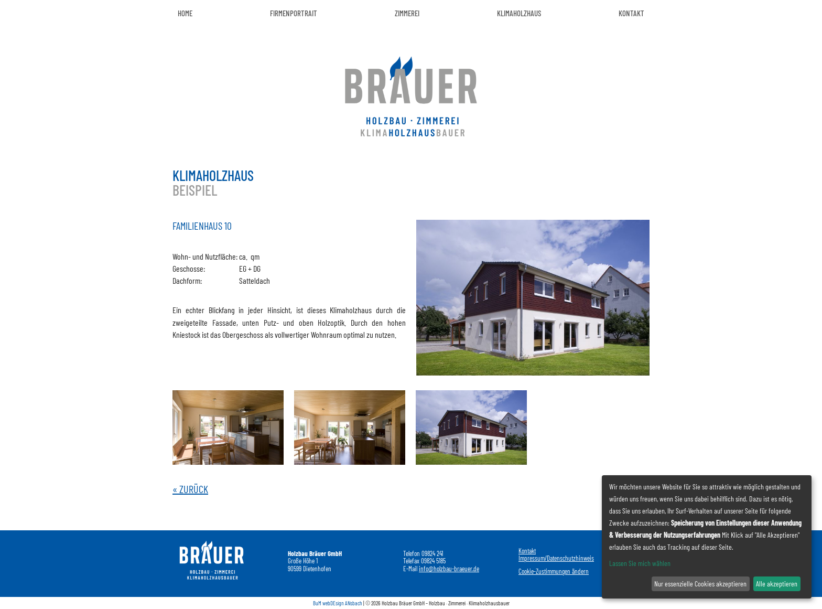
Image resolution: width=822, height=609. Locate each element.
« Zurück (190, 489)
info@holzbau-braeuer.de (449, 568)
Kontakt (527, 551)
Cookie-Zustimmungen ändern (553, 571)
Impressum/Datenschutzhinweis (556, 558)
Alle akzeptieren (776, 583)
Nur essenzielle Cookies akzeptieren (700, 583)
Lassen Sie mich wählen (639, 563)
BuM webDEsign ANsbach (337, 603)
